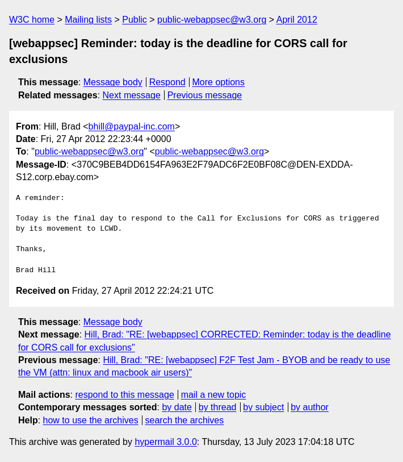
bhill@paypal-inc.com (132, 126)
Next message (132, 95)
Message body (112, 82)
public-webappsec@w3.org (211, 19)
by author (310, 407)
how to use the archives (90, 420)
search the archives (184, 420)
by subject (263, 407)
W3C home (31, 19)
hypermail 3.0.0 (165, 442)
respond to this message (124, 394)
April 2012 (296, 19)
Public (134, 19)
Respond (167, 82)
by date (176, 407)
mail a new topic (213, 394)
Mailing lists (88, 19)
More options (218, 82)
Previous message (204, 95)
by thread (218, 407)
